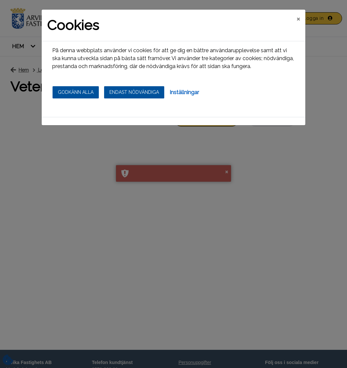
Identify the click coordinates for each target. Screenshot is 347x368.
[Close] (298, 19)
